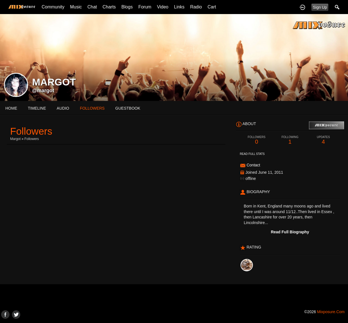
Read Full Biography (290, 232)
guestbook (127, 108)
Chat (92, 6)
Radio (196, 6)
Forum (144, 6)
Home (11, 108)
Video (163, 6)
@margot (43, 90)
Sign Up (320, 7)
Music (76, 6)
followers (92, 108)
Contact (253, 165)
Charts (109, 6)
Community (53, 6)
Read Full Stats (252, 153)
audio (63, 108)
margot (15, 139)
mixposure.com (331, 312)
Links (179, 6)
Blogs (127, 6)
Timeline (37, 108)
